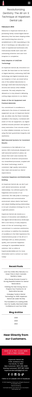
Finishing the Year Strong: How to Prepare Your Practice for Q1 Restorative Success (16, 289)
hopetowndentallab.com (10, 251)
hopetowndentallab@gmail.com (16, 370)
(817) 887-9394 (23, 368)
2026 (16, 318)
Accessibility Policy (16, 383)
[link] (3, 5)
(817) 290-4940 (22, 366)
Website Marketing (16, 385)
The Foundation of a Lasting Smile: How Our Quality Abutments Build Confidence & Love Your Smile (16, 304)
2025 (16, 321)
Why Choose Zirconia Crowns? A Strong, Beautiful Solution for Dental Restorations (16, 281)
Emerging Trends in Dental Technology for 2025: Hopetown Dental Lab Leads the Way (16, 296)
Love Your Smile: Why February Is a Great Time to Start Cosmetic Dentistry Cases (16, 274)
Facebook (26, 379)
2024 (16, 324)
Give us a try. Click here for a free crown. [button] (16, 352)
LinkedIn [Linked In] (14, 379)
